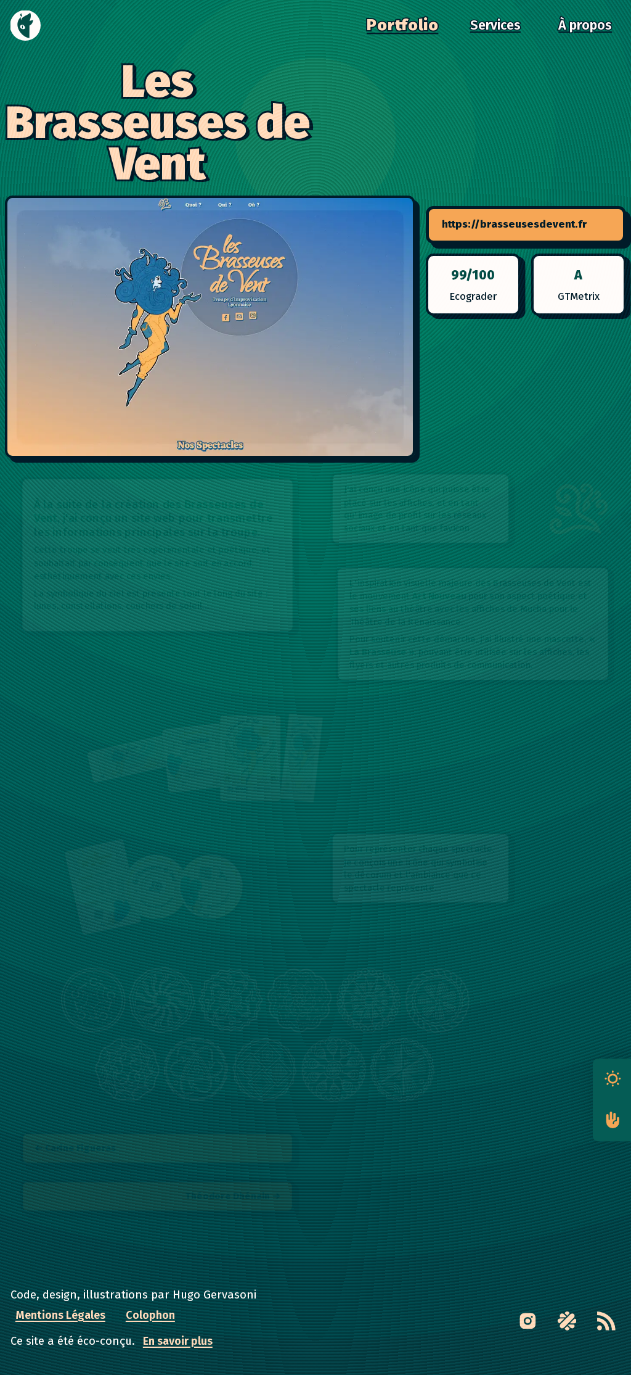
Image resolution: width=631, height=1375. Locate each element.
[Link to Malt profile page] (566, 1321)
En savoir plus (178, 1341)
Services (495, 25)
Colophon (150, 1315)
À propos (585, 25)
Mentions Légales (60, 1315)
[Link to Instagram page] (527, 1321)
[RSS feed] (606, 1321)
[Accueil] (25, 25)
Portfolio (402, 25)
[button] (578, 509)
